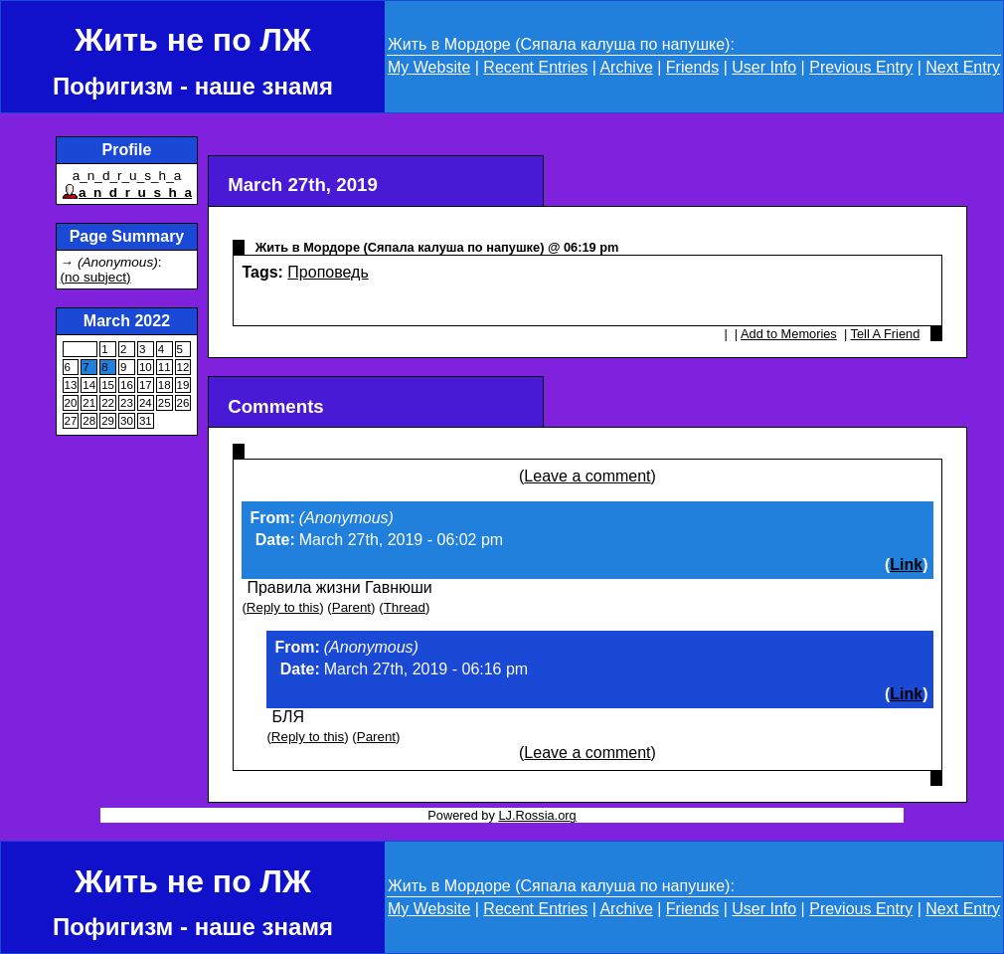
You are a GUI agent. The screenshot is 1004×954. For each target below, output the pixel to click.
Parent (351, 607)
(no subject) (96, 277)
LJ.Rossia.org (537, 815)
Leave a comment (587, 476)
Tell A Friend (885, 333)
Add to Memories (789, 333)
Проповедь (327, 272)
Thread (404, 607)
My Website (429, 67)
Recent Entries (535, 67)
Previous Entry (861, 67)
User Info (764, 67)
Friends (692, 67)
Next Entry (962, 67)
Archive (625, 67)
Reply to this (283, 607)
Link (906, 564)
